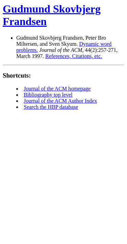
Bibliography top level (48, 95)
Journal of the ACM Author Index (60, 101)
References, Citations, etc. (73, 56)
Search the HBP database (51, 107)
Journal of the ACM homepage (57, 89)
